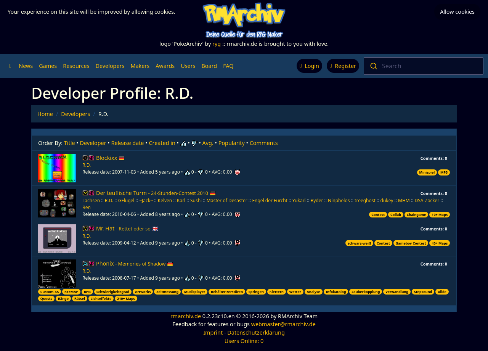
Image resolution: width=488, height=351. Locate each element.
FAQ (228, 65)
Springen (256, 291)
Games (48, 65)
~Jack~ (146, 200)
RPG (87, 291)
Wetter (295, 291)
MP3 (444, 172)
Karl (181, 200)
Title (69, 143)
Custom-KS (49, 291)
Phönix (134, 263)
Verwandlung (396, 291)
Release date (127, 143)
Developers (109, 65)
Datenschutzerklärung (255, 332)
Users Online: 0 (244, 341)
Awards (165, 65)
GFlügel (126, 200)
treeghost (365, 200)
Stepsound (423, 291)
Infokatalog (336, 291)
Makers (139, 65)
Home (45, 114)
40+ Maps (440, 243)
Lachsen (91, 200)
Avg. (208, 143)
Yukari (299, 200)
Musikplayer (194, 291)
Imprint (213, 332)
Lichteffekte (101, 298)
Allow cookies (457, 11)
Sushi (196, 200)
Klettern (277, 291)
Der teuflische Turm (156, 192)
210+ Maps (126, 298)
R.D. (86, 165)
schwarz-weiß (359, 243)
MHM (404, 200)
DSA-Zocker (426, 200)
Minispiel (427, 172)
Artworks (143, 291)
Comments (264, 143)
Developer (93, 143)
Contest (378, 214)
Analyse (313, 291)
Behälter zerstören (227, 291)
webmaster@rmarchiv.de (283, 324)
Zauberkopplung (366, 291)
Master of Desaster (227, 200)
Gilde (442, 291)
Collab (395, 214)
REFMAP (71, 291)
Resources (76, 65)
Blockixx (110, 157)
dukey (386, 200)
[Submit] (373, 66)
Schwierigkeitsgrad (112, 291)
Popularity (231, 143)
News (26, 65)
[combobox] (423, 66)
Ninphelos (339, 200)
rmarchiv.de (185, 316)
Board (209, 65)
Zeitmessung (167, 291)
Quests (46, 298)
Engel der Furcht (269, 200)
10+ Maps (440, 214)
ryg (216, 43)
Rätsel (79, 298)
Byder (316, 200)
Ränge (63, 298)
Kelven (165, 200)
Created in (162, 143)
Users (188, 65)
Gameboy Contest (411, 243)
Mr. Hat (127, 228)
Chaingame (416, 214)
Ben (86, 207)
